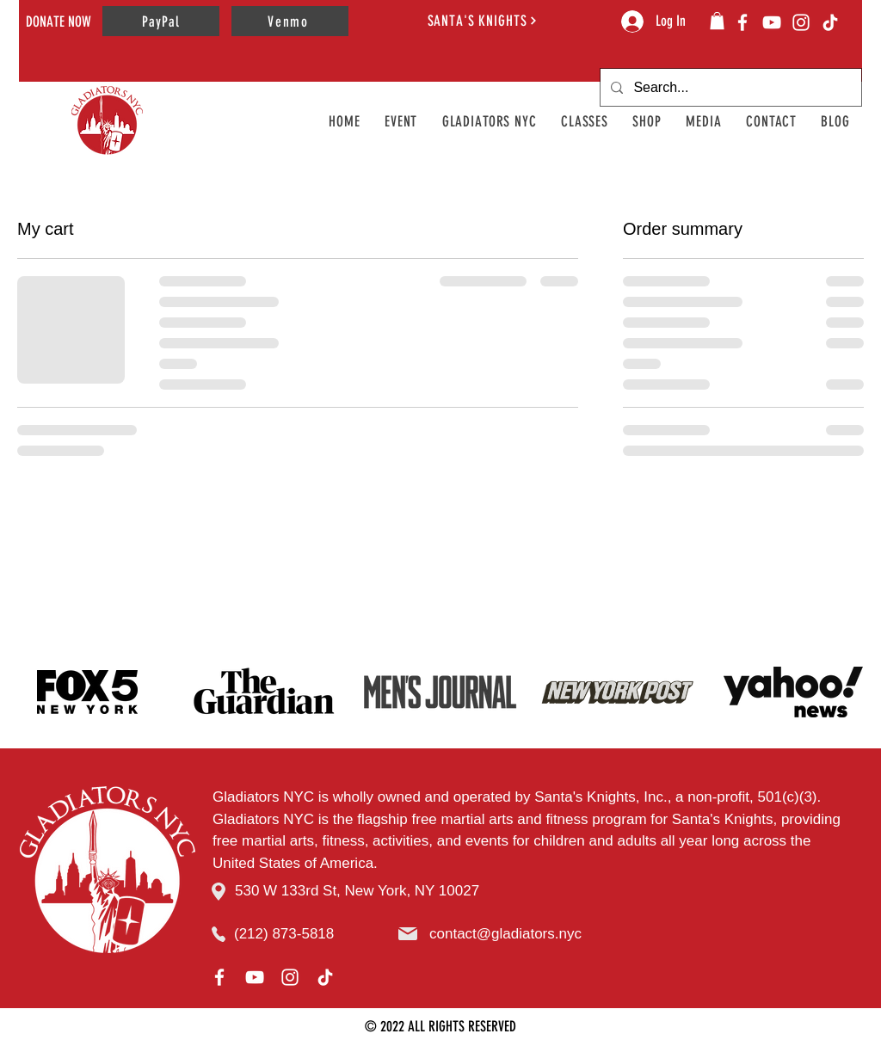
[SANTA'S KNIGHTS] (483, 20)
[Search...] (729, 87)
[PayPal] (160, 21)
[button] (717, 20)
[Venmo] (289, 21)
